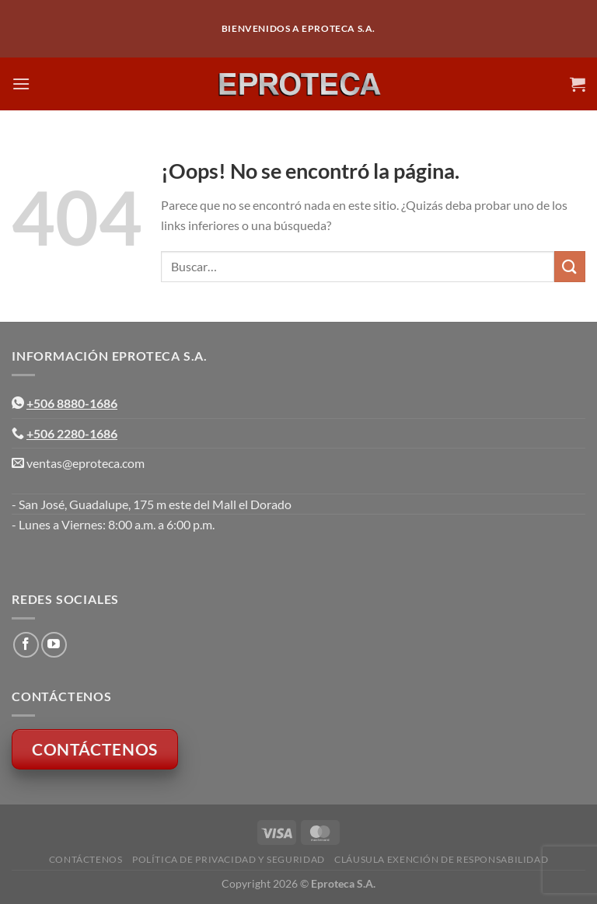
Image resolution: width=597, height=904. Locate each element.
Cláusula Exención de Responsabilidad (441, 859)
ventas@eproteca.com (85, 462)
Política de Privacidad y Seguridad (228, 859)
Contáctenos (86, 859)
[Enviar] (569, 266)
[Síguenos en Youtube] (54, 645)
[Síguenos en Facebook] (26, 645)
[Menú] (21, 84)
